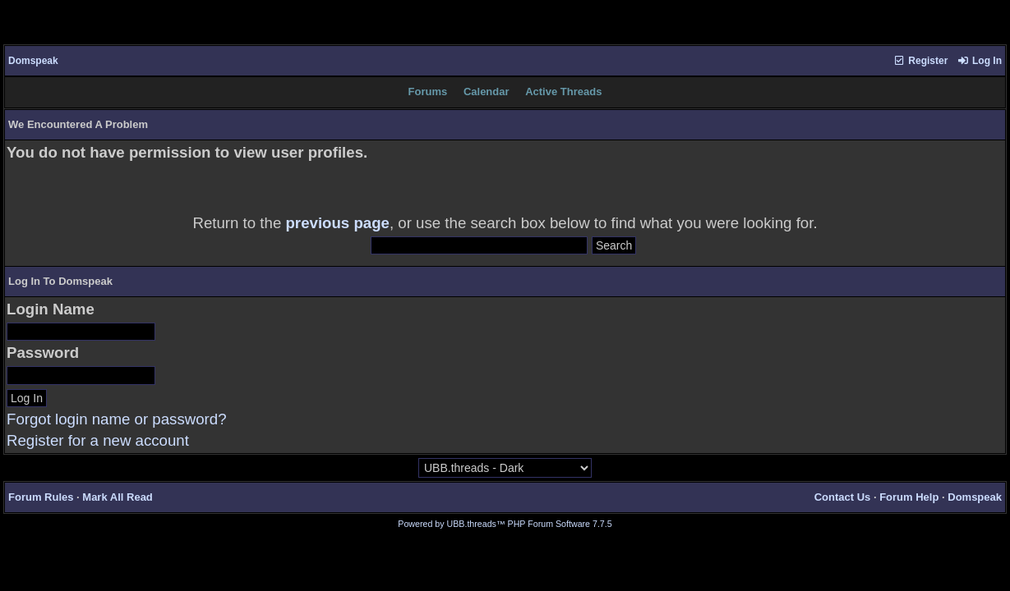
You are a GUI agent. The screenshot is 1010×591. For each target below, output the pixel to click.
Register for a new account (98, 440)
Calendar (486, 91)
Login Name (51, 309)
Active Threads (563, 91)
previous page (337, 222)
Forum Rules (40, 497)
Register (920, 60)
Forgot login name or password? (117, 419)
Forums (428, 91)
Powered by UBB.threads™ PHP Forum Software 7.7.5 (504, 524)
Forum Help (909, 497)
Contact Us (842, 497)
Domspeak (33, 60)
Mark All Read (117, 497)
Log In (979, 60)
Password (43, 352)
